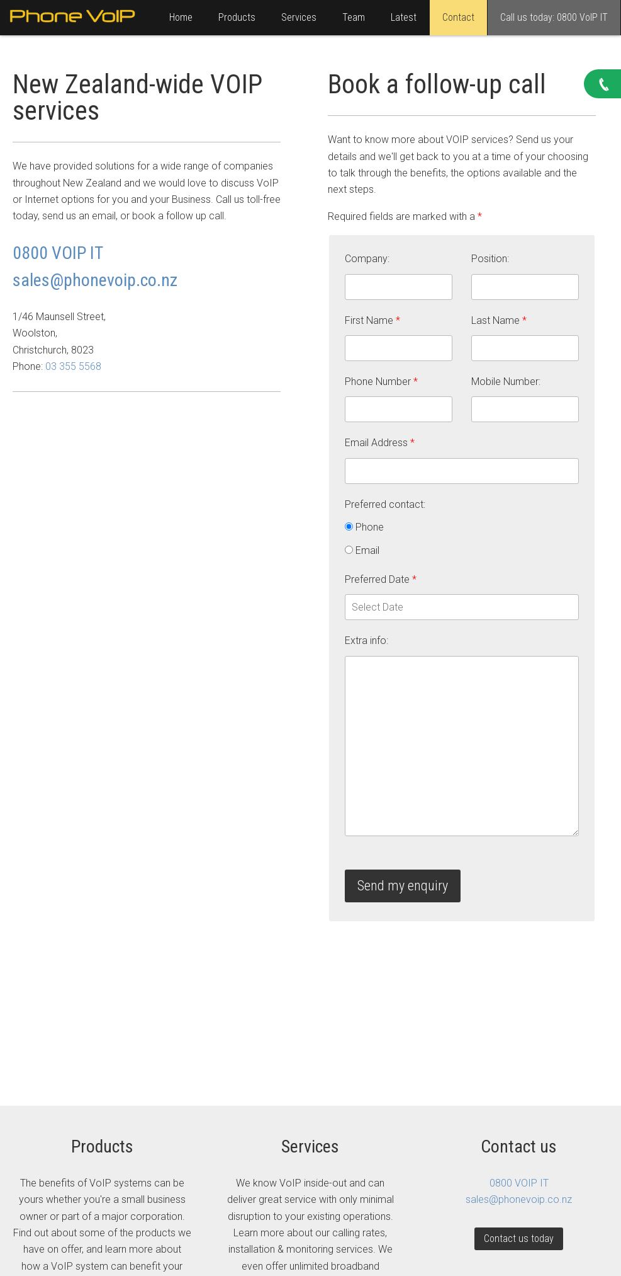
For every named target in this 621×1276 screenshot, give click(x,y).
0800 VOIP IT (58, 253)
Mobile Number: (505, 382)
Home (181, 17)
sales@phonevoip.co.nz (95, 280)
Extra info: (366, 641)
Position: (490, 259)
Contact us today (519, 1238)
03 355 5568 (73, 366)
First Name (372, 320)
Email (362, 550)
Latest (404, 17)
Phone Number (381, 382)
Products (236, 17)
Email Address (380, 443)
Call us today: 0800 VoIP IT (554, 17)
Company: (367, 259)
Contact (458, 17)
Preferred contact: (385, 504)
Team (353, 17)
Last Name (499, 320)
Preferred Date (381, 579)
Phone (364, 527)
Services (298, 17)
